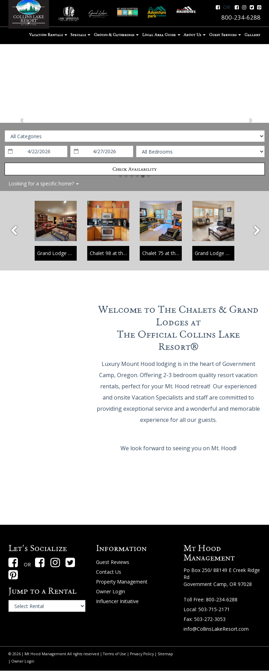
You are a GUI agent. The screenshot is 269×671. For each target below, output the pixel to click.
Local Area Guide (161, 34)
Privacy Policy (142, 653)
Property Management (121, 581)
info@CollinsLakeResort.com (216, 629)
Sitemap (165, 653)
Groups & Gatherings (116, 34)
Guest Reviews (112, 562)
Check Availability (134, 169)
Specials (80, 34)
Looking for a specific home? (43, 183)
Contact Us (108, 571)
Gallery (252, 34)
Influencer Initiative (117, 601)
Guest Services (225, 34)
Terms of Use (114, 653)
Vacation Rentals (48, 34)
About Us (195, 34)
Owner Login (110, 591)
